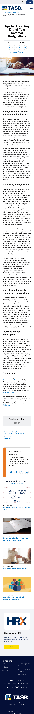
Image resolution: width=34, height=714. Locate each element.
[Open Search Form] (23, 2)
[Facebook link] (16, 472)
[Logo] (11, 8)
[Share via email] (25, 47)
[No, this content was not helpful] (18, 423)
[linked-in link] (27, 472)
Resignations (7, 405)
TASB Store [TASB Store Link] (22, 674)
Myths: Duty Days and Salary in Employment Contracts (13, 598)
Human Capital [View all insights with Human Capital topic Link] (8, 433)
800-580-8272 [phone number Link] (12, 683)
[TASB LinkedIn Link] (17, 687)
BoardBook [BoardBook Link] (5, 664)
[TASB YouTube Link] (26, 687)
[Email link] (11, 472)
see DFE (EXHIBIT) (9, 392)
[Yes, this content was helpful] (15, 423)
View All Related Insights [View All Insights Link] (16, 483)
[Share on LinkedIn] (20, 47)
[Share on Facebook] (9, 47)
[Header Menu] (31, 8)
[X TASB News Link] (12, 687)
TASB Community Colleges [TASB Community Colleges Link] (24, 670)
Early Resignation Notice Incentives (15, 568)
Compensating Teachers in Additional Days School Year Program (15, 539)
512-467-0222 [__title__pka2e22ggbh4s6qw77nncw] (25, 683)
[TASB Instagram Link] (22, 687)
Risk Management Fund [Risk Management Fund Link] (24, 665)
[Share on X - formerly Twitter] (14, 47)
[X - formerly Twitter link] (21, 472)
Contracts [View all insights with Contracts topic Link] (19, 433)
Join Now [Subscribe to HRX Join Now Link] (12, 647)
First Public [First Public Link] (5, 670)
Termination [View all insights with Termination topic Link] (7, 438)
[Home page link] (5, 12)
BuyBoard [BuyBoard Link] (4, 667)
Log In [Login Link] (29, 2)
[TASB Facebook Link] (7, 687)
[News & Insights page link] (13, 12)
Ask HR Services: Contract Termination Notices (16, 509)
